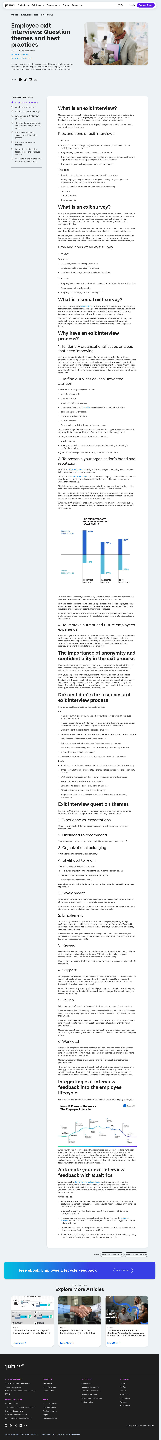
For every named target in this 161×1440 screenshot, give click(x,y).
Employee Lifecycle (112, 1254)
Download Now (123, 1270)
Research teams (49, 1407)
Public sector (48, 1391)
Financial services (50, 1387)
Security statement (48, 1434)
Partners (123, 1402)
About (122, 1383)
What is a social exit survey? (27, 111)
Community (86, 1383)
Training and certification (91, 1398)
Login (132, 5)
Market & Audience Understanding (18, 1418)
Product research (50, 1411)
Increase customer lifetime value (17, 1383)
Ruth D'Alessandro (20, 54)
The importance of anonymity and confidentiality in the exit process (28, 125)
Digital (45, 1415)
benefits (86, 407)
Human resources (50, 1418)
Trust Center (125, 1406)
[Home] (9, 5)
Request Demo (146, 5)
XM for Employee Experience (87, 1182)
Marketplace (125, 1394)
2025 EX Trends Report (79, 477)
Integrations (125, 1398)
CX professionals (50, 1403)
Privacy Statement (12, 1434)
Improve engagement (13, 1387)
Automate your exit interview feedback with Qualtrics (28, 160)
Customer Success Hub (90, 1387)
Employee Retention (136, 1254)
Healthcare (47, 1383)
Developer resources (89, 1394)
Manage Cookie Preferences (69, 1434)
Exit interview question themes (25, 143)
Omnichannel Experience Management (20, 1407)
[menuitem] (23, 5)
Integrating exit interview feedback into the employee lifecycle (27, 152)
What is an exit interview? (26, 103)
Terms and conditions (29, 1434)
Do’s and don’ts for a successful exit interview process (26, 135)
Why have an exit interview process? (27, 117)
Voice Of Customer (12, 1403)
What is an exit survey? (25, 107)
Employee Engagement (14, 1411)
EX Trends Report (76, 469)
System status (87, 1402)
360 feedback (86, 306)
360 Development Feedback (16, 1415)
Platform (123, 1387)
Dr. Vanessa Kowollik (21, 58)
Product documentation (91, 1391)
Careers (123, 1391)
